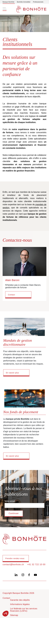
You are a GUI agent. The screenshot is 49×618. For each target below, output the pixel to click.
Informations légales (20, 604)
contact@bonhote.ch (13, 564)
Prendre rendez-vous (14, 558)
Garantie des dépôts (20, 600)
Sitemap (14, 615)
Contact (11, 295)
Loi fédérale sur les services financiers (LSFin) (23, 609)
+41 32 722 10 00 (36, 564)
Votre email (10, 501)
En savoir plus (12, 373)
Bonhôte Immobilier (23, 2)
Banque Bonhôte (8, 2)
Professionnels (38, 2)
